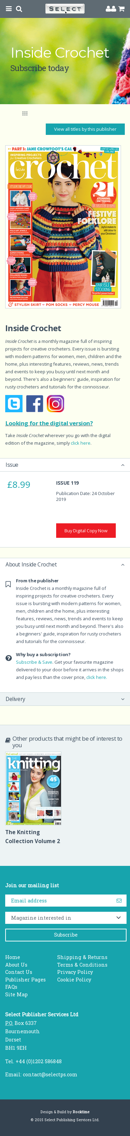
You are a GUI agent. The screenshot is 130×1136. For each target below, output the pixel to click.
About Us (16, 964)
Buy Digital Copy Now (85, 530)
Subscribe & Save (34, 662)
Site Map (16, 994)
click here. (96, 677)
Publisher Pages (25, 979)
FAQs (11, 987)
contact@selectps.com (50, 1074)
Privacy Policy (75, 972)
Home (12, 957)
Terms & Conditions (82, 964)
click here (80, 443)
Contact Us (18, 972)
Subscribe (66, 934)
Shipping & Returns (82, 957)
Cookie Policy (74, 979)
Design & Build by (65, 1111)
